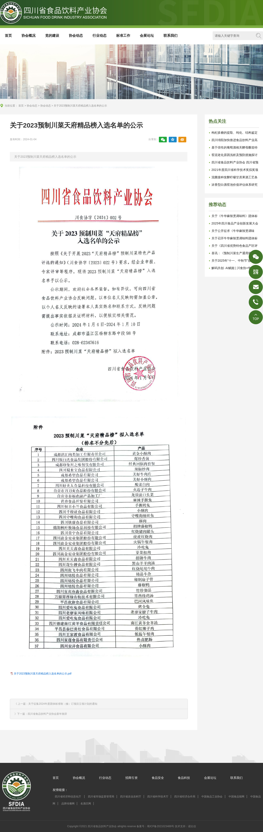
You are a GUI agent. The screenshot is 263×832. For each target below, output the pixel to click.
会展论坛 (147, 35)
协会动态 (76, 35)
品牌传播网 (68, 803)
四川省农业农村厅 (130, 796)
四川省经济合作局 (184, 796)
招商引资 (131, 777)
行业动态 (99, 35)
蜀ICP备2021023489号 (160, 826)
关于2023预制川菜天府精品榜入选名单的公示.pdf (42, 673)
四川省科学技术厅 (157, 796)
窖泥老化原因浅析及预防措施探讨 (234, 155)
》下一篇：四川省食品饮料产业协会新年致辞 (40, 713)
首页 (8, 35)
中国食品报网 (236, 796)
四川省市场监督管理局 (101, 796)
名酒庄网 (85, 803)
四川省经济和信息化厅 (68, 796)
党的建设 (52, 35)
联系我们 (170, 35)
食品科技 (184, 777)
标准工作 (123, 35)
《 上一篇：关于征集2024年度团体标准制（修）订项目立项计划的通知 (55, 703)
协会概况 (28, 35)
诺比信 (192, 826)
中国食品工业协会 (211, 796)
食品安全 (158, 777)
